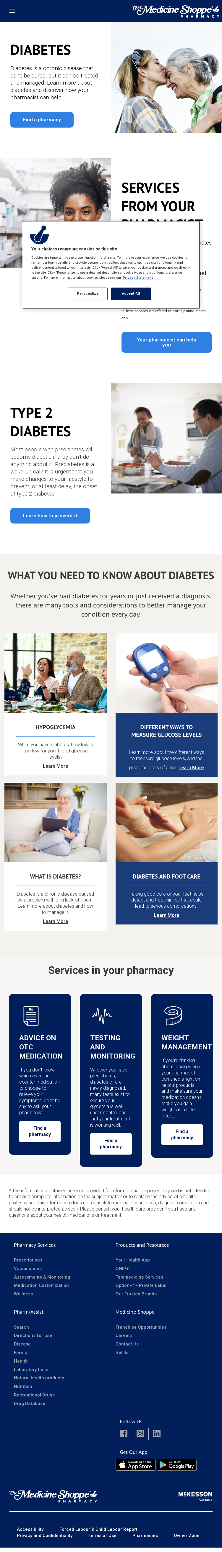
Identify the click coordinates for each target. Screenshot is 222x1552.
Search (21, 1331)
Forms (20, 1357)
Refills (122, 1357)
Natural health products (39, 1382)
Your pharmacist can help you (166, 341)
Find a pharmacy (42, 120)
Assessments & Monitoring (42, 1281)
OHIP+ (122, 1273)
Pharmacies (145, 1540)
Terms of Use (102, 1540)
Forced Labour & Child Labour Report (98, 1534)
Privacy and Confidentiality (44, 1540)
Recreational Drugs (34, 1399)
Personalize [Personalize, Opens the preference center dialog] (87, 293)
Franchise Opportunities (141, 1331)
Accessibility (30, 1534)
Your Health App (133, 1264)
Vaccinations (28, 1273)
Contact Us (127, 1348)
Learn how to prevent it (50, 515)
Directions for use (33, 1340)
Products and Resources (142, 1249)
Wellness (23, 1298)
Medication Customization (41, 1290)
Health (21, 1365)
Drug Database (29, 1408)
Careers (124, 1340)
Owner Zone (187, 1540)
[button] (124, 1438)
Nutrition (23, 1391)
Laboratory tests (31, 1374)
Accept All (131, 293)
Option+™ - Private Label (141, 1290)
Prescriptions (28, 1264)
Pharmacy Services (35, 1249)
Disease (22, 1348)
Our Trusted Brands (136, 1298)
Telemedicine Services (139, 1281)
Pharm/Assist (28, 1316)
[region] (111, 265)
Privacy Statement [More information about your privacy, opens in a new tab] (138, 277)
